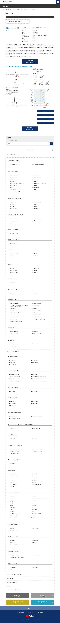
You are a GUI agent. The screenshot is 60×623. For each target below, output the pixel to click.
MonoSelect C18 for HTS (12, 582)
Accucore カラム (13, 428)
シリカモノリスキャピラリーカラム (14, 590)
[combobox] (30, 143)
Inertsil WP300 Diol (13, 282)
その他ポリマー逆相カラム (15, 381)
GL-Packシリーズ (13, 319)
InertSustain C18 (35, 175)
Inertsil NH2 (12, 258)
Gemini (33, 501)
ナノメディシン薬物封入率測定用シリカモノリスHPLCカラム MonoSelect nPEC (19, 306)
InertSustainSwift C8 (36, 202)
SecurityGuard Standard (14, 513)
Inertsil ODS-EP (12, 187)
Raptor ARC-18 (12, 482)
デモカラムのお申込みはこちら (30, 61)
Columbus (12, 507)
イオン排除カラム (35, 403)
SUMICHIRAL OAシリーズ (36, 451)
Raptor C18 (34, 482)
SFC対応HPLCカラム (35, 317)
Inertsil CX (34, 293)
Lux (32, 507)
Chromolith (34, 438)
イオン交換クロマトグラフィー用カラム (39, 376)
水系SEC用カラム (35, 374)
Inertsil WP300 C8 (13, 208)
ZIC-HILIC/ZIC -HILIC (13, 438)
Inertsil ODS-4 (12, 181)
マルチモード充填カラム (14, 376)
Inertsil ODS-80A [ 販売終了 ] (15, 191)
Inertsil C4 (34, 206)
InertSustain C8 (13, 202)
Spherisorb (12, 463)
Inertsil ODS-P (34, 185)
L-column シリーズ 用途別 (37, 416)
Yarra (11, 505)
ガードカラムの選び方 (14, 344)
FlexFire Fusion (35, 528)
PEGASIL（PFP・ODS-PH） (15, 555)
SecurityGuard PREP (13, 515)
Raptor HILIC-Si (12, 486)
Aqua (33, 511)
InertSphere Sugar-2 (36, 310)
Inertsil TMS (12, 314)
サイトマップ (30, 612)
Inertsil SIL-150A (13, 270)
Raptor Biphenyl (13, 484)
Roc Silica (34, 480)
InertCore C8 (34, 331)
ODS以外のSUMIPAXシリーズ (15, 451)
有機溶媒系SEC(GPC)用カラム (15, 374)
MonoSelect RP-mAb (36, 303)
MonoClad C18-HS (10, 578)
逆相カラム (12, 401)
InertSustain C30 (13, 243)
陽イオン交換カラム (13, 403)
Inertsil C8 (12, 206)
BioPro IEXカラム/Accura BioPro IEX (16, 544)
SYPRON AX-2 (34, 308)
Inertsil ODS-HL (35, 179)
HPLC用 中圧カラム (35, 360)
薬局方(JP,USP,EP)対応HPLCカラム (16, 317)
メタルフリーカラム (13, 530)
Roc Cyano (34, 478)
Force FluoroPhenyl (13, 476)
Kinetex (11, 496)
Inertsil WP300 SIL (35, 270)
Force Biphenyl (13, 473)
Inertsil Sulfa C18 (35, 312)
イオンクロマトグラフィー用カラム (38, 381)
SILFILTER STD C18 (13, 346)
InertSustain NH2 (35, 255)
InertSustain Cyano (13, 233)
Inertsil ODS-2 (12, 189)
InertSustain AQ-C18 (13, 177)
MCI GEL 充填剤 (12, 391)
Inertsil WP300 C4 (35, 208)
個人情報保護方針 (20, 612)
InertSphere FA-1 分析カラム (37, 314)
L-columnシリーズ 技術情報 (15, 418)
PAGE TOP (30, 608)
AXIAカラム (34, 515)
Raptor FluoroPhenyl (36, 484)
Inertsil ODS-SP (13, 185)
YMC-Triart (12, 540)
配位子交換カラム (13, 405)
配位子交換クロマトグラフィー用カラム (17, 378)
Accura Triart (34, 540)
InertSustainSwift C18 (36, 177)
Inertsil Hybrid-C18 (13, 175)
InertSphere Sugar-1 (13, 310)
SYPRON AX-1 (12, 308)
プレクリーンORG (35, 344)
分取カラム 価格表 (48, 115)
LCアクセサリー (35, 517)
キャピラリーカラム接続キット (13, 351)
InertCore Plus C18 (13, 331)
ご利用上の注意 (40, 612)
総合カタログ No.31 (16, 21)
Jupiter (33, 505)
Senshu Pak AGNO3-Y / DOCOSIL (16, 557)
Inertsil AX (12, 293)
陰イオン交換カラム (35, 401)
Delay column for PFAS (14, 303)
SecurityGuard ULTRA (36, 513)
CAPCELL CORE (35, 567)
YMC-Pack (12, 542)
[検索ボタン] (51, 143)
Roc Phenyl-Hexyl (13, 480)
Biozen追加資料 (13, 517)
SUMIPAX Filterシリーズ (36, 449)
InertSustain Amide (13, 253)
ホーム (4, 9)
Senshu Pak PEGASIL (36, 555)
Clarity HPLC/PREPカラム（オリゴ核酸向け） (40, 499)
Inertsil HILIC (12, 255)
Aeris (11, 503)
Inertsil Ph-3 (34, 220)
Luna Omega (12, 499)
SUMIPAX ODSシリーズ (14, 453)
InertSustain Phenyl (13, 220)
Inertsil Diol (12, 268)
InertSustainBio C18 (35, 305)
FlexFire (11, 528)
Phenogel (34, 509)
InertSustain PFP (13, 218)
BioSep (11, 511)
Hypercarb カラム (35, 428)
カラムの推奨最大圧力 (14, 164)
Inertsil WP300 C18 (35, 187)
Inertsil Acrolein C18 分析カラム (15, 312)
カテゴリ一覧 (30, 150)
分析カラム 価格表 (48, 111)
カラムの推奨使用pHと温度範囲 (38, 164)
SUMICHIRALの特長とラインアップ (16, 449)
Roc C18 (33, 476)
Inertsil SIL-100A (35, 268)
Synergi (11, 501)
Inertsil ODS (34, 189)
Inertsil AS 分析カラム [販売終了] (38, 319)
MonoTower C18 (10, 586)
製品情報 (9, 9)
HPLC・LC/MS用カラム (17, 9)
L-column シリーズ (13, 416)
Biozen (33, 503)
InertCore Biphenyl (13, 333)
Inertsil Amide (34, 253)
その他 (11, 569)
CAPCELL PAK (12, 567)
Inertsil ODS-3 (34, 181)
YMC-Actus (34, 542)
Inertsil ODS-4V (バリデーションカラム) (17, 183)
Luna (33, 496)
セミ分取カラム (35, 362)
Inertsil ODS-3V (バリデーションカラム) (39, 183)
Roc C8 (11, 478)
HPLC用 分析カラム (13, 360)
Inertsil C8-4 (12, 204)
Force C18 (34, 473)
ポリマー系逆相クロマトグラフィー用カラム (40, 378)
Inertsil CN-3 (34, 272)
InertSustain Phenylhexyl (36, 218)
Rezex (11, 509)
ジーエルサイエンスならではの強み (14, 574)
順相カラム (26, 9)
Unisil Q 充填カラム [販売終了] (15, 321)
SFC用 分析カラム (13, 362)
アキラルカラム (13, 364)
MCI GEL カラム (35, 391)
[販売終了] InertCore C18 (36, 333)
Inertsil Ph (12, 222)
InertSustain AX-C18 (13, 179)
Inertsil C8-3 (34, 204)
